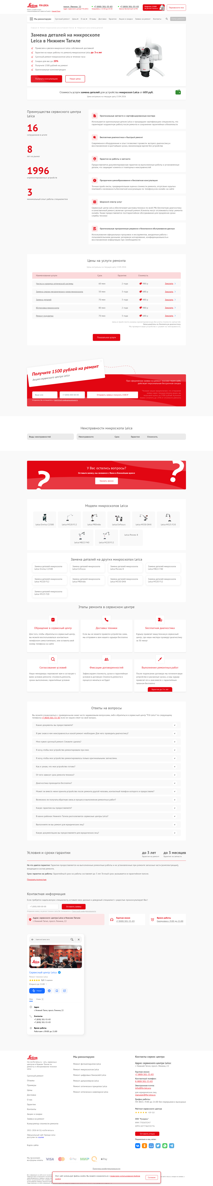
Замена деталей (43, 299)
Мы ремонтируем (40, 19)
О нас (84, 19)
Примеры (31, 1085)
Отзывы (93, 19)
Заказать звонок (107, 481)
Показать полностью (36, 879)
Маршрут (37, 990)
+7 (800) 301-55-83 (103, 6)
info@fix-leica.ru (143, 1088)
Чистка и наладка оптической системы (54, 283)
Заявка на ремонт (143, 19)
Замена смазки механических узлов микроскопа (59, 291)
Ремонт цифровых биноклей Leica (89, 1075)
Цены (75, 19)
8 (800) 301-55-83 (144, 1081)
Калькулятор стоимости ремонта (42, 1123)
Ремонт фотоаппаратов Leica (87, 1063)
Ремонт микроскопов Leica (86, 1069)
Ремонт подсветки (45, 315)
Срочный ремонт (62, 19)
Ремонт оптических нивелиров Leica (90, 1091)
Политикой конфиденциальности (84, 911)
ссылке (41, 1137)
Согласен (152, 1177)
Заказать (170, 283)
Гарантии (113, 19)
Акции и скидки (126, 19)
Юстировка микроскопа (47, 307)
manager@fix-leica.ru (145, 1094)
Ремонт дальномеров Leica (86, 1080)
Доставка (102, 19)
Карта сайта (32, 1145)
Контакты (157, 19)
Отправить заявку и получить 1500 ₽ (112, 395)
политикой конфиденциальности (66, 400)
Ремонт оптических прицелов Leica (90, 1086)
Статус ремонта (178, 19)
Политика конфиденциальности (106, 1168)
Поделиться (137, 1145)
